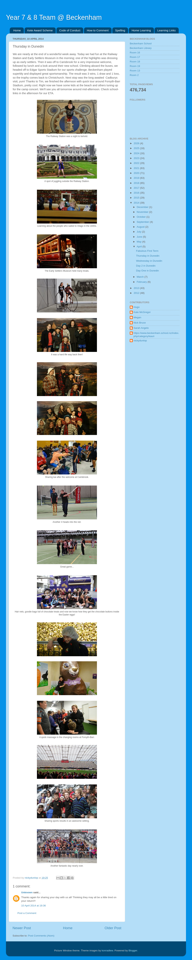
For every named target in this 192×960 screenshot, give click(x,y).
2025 (137, 148)
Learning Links (166, 30)
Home (17, 30)
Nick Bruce (140, 322)
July (139, 231)
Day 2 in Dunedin (146, 265)
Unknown (27, 892)
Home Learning (141, 30)
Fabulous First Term (147, 250)
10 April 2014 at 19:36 (33, 905)
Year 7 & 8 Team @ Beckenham (54, 17)
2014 (137, 202)
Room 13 (135, 70)
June (140, 236)
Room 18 (135, 61)
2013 (137, 288)
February (142, 281)
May (139, 241)
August (141, 226)
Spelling (120, 30)
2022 (137, 163)
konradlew (107, 950)
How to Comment (98, 30)
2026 (137, 143)
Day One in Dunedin (147, 270)
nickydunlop (140, 340)
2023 (137, 158)
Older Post (113, 928)
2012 (137, 293)
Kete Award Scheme (40, 30)
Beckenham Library (141, 48)
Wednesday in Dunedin (149, 260)
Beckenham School (141, 43)
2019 (137, 178)
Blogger (133, 950)
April (139, 246)
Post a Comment (26, 913)
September (143, 221)
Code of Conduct (69, 30)
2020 (137, 173)
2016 (137, 192)
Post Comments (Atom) (41, 935)
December (143, 207)
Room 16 (135, 52)
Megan (137, 317)
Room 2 (134, 75)
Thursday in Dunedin (148, 255)
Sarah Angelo (141, 328)
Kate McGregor (142, 312)
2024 (137, 153)
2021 (137, 168)
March (140, 276)
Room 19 (135, 66)
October (141, 216)
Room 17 (135, 57)
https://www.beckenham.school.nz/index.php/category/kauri (156, 334)
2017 (137, 187)
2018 (137, 183)
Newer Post (22, 928)
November (143, 212)
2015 (137, 197)
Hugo (137, 307)
